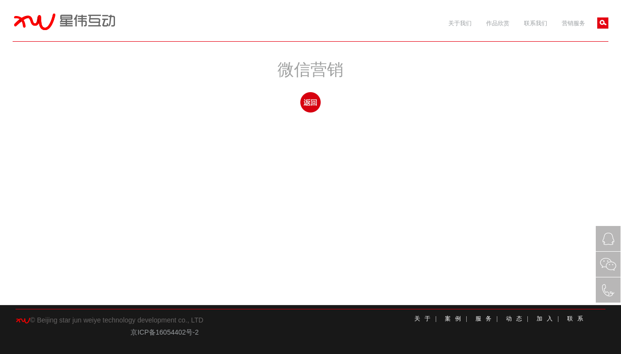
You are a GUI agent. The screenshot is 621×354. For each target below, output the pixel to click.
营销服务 (573, 23)
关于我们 (460, 23)
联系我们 (535, 23)
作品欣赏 (497, 23)
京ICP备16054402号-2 (164, 332)
